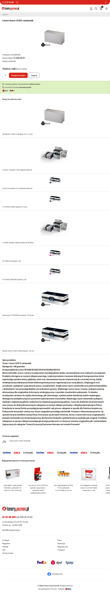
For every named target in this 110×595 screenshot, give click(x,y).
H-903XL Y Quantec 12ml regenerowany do (17, 170)
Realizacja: (65, 589)
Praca (59, 540)
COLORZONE (15, 54)
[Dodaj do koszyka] (18, 75)
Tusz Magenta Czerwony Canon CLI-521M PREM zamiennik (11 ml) (88, 487)
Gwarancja (61, 543)
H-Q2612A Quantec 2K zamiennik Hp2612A (17, 188)
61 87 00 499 (9, 2)
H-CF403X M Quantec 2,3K (11, 261)
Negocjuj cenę (62, 546)
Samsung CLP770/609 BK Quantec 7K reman (18, 315)
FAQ (3, 550)
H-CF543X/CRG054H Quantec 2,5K (14, 279)
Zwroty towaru (7, 553)
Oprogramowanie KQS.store (47, 589)
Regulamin (6, 543)
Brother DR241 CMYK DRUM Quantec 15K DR (18, 351)
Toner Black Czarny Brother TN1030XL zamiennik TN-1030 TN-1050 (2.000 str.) (12, 487)
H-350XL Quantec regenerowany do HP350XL (18, 242)
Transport (61, 550)
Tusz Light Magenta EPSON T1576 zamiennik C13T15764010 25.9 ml (63, 487)
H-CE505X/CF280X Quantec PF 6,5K (14, 207)
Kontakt (5, 546)
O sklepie (5, 540)
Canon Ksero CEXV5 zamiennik (19, 441)
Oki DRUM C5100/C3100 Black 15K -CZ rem (17, 134)
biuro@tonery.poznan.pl (11, 530)
